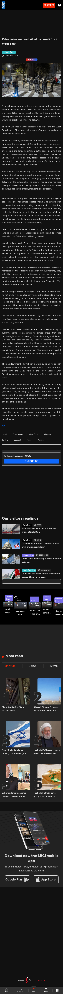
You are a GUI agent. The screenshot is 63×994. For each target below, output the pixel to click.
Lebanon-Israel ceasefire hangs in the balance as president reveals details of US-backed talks (15, 795)
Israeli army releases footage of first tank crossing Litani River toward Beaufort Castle (9, 611)
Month (54, 666)
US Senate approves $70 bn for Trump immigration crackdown (40, 545)
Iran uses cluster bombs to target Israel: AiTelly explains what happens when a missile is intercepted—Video (21, 613)
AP (3, 426)
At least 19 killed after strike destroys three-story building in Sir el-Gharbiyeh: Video (35, 613)
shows (46, 990)
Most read (14, 656)
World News (27, 525)
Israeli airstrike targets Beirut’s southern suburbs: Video (47, 611)
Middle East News (29, 570)
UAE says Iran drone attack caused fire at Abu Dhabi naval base (41, 575)
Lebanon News (28, 555)
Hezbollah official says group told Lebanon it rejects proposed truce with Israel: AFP (47, 795)
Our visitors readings (20, 518)
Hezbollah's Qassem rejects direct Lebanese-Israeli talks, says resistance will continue (47, 752)
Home (7, 990)
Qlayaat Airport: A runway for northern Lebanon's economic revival (46, 709)
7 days (33, 666)
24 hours (10, 666)
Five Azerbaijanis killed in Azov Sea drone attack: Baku (39, 530)
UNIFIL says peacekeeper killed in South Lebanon (41, 560)
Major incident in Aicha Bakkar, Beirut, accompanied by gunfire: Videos (14, 709)
